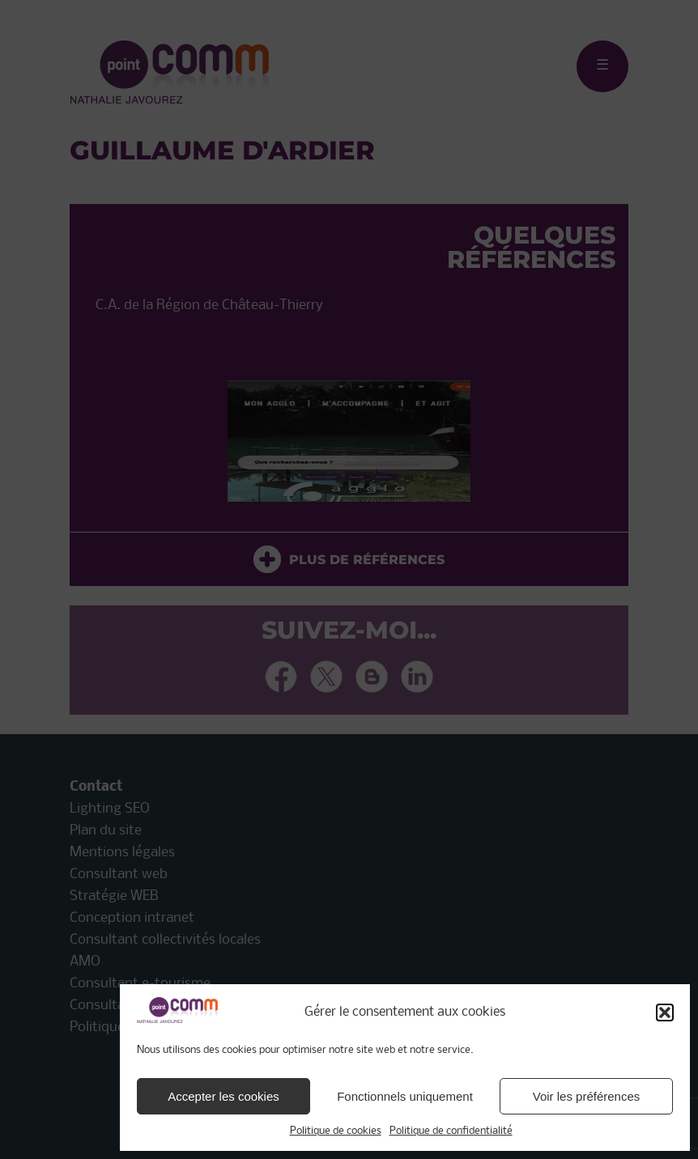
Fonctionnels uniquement (405, 1096)
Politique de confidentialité (451, 1131)
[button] (665, 1012)
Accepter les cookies (223, 1096)
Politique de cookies (335, 1131)
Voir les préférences (587, 1096)
